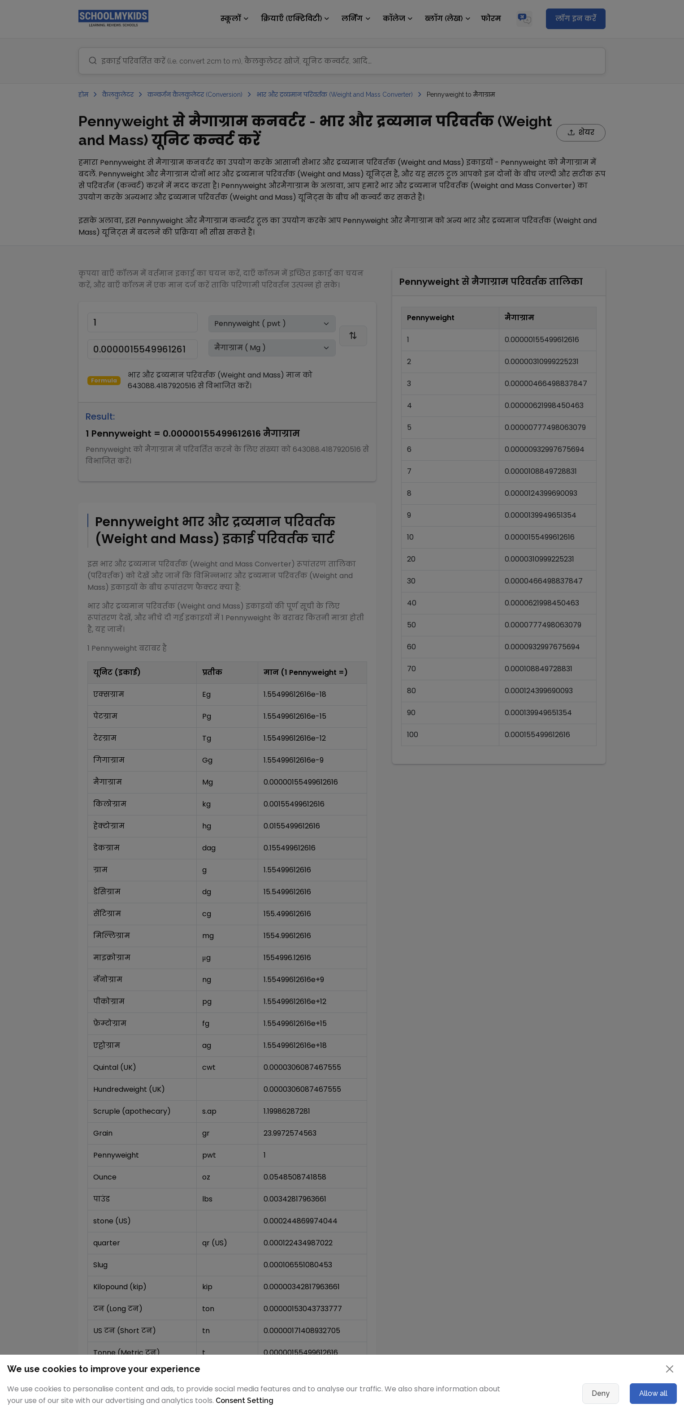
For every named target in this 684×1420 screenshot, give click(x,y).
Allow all (653, 1393)
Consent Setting (244, 1400)
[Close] (669, 1369)
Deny (601, 1393)
